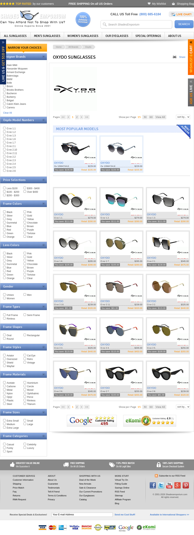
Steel (9, 404)
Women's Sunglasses (82, 36)
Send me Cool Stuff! (125, 514)
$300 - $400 (33, 188)
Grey (9, 219)
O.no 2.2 (11, 156)
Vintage (31, 362)
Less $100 (12, 188)
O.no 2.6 (11, 171)
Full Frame (12, 315)
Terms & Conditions (57, 495)
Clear (30, 237)
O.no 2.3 (11, 160)
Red (9, 229)
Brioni (10, 86)
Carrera (11, 107)
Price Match (18, 488)
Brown (30, 226)
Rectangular (33, 335)
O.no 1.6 (11, 139)
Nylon (10, 393)
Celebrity (31, 444)
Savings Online (122, 488)
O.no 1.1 (11, 128)
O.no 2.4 (11, 164)
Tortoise (31, 233)
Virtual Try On (121, 480)
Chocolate (32, 222)
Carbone (11, 386)
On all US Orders (90, 3)
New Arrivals (85, 484)
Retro (30, 359)
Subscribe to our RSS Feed (172, 476)
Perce (30, 397)
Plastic (10, 400)
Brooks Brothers (15, 90)
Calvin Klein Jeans (16, 104)
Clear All (7, 112)
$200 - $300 (13, 195)
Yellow (30, 219)
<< (63, 117)
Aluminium (32, 383)
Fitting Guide (121, 484)
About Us (174, 36)
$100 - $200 (13, 192)
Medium (11, 424)
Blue (9, 226)
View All (160, 117)
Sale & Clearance (87, 488)
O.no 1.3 (11, 135)
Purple (30, 229)
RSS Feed (120, 491)
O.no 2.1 (11, 146)
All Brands (73, 47)
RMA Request (19, 499)
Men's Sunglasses (47, 36)
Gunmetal (12, 222)
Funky (10, 448)
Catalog (83, 499)
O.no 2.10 (12, 149)
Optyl (9, 397)
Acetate (11, 383)
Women (11, 298)
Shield (10, 362)
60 (151, 117)
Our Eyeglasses (116, 36)
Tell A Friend (54, 491)
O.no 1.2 (11, 132)
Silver (10, 215)
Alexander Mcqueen (17, 68)
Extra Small (13, 420)
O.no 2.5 (11, 167)
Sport (9, 451)
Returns (16, 495)
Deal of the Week (87, 480)
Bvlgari (10, 100)
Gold (29, 215)
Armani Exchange (16, 72)
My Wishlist (159, 3)
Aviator (10, 355)
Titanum (31, 404)
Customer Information (23, 480)
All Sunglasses (15, 36)
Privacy (51, 499)
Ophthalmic (33, 393)
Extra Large (13, 427)
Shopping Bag (185, 3)
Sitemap (119, 495)
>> (86, 117)
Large (30, 424)
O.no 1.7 (11, 142)
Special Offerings (148, 36)
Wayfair (11, 366)
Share (182, 57)
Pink (29, 212)
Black (9, 212)
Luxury (30, 448)
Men (29, 295)
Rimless (11, 318)
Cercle (30, 386)
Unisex (10, 295)
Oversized (12, 359)
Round (10, 339)
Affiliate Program (123, 499)
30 (145, 117)
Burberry (11, 97)
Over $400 (32, 192)
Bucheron (12, 93)
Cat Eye (31, 355)
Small (30, 420)
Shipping (17, 484)
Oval (9, 335)
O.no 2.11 (12, 153)
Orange (11, 237)
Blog (117, 503)
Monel (30, 390)
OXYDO (58, 162)
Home (59, 47)
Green (10, 233)
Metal (9, 390)
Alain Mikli (12, 65)
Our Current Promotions (90, 491)
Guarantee (53, 484)
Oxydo (88, 47)
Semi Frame (33, 315)
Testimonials (54, 488)
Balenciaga (12, 75)
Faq (14, 491)
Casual (10, 444)
